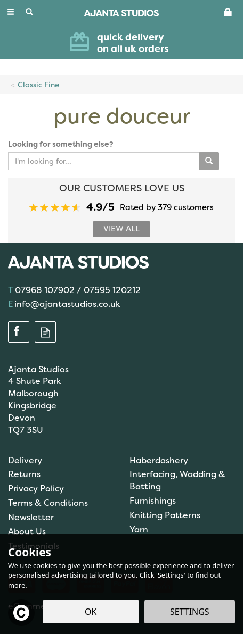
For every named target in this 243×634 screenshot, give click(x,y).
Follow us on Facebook (19, 332)
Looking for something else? (61, 144)
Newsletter (31, 517)
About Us (27, 531)
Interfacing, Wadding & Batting (177, 480)
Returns (24, 474)
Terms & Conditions (48, 502)
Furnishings (152, 500)
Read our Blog (45, 332)
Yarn (138, 529)
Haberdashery (158, 460)
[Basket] (228, 11)
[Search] (29, 12)
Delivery (25, 460)
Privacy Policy (36, 488)
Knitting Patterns (164, 515)
